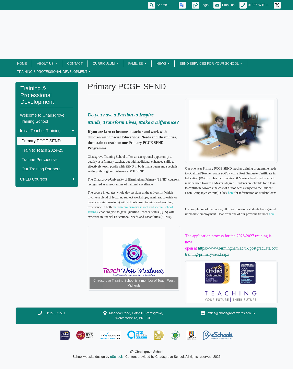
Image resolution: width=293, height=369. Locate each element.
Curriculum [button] (104, 63)
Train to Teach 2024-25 (42, 150)
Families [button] (136, 63)
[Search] (165, 5)
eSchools (117, 356)
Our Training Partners (41, 169)
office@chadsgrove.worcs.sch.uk (231, 313)
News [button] (161, 63)
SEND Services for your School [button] (209, 63)
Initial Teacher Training (47, 130)
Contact (75, 63)
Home (22, 63)
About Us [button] (46, 63)
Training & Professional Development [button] (52, 71)
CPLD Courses (47, 179)
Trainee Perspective (40, 159)
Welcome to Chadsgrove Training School (42, 118)
